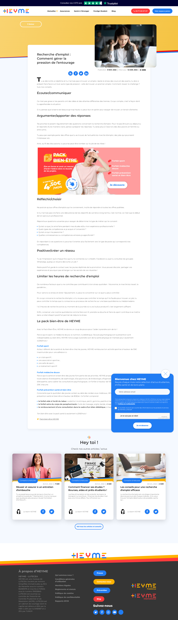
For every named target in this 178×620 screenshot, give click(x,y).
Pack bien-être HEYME (49, 419)
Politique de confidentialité (67, 597)
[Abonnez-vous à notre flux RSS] (70, 73)
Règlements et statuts (65, 589)
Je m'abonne (142, 425)
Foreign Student (100, 11)
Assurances (65, 11)
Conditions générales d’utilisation (65, 580)
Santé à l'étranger (81, 11)
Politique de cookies (64, 593)
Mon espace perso (162, 11)
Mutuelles (51, 11)
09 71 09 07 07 (140, 11)
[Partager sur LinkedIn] (86, 73)
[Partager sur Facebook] (76, 73)
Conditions (167, 418)
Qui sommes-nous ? (64, 575)
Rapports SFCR (62, 601)
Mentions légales (63, 585)
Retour (31, 24)
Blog (114, 11)
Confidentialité (161, 418)
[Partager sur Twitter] (81, 73)
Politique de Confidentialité (126, 404)
